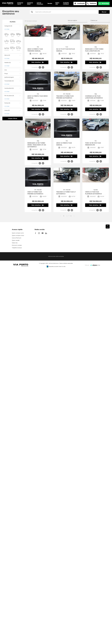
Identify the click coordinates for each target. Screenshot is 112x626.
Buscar (104, 12)
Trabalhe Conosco (17, 247)
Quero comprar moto (18, 235)
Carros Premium (16, 238)
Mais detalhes (37, 62)
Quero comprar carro (18, 233)
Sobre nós (14, 243)
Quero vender (16, 240)
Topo (107, 226)
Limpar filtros (12, 118)
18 (70, 216)
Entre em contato (17, 245)
